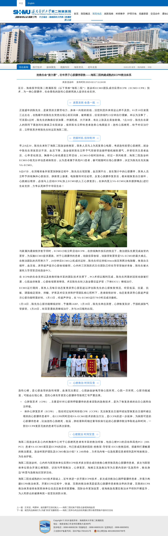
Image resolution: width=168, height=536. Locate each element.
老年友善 (92, 67)
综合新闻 (23, 67)
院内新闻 (141, 67)
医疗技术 (37, 67)
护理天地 (131, 14)
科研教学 (120, 14)
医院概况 (85, 14)
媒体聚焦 (51, 67)
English (31, 3)
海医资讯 (78, 67)
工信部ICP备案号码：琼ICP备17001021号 (72, 531)
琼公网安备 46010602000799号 (109, 531)
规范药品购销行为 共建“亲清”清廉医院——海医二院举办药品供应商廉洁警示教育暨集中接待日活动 (69, 510)
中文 (21, 3)
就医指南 (108, 14)
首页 (76, 14)
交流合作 (155, 14)
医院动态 (97, 14)
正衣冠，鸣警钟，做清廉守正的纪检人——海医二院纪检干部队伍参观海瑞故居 (60, 507)
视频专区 (64, 67)
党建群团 (143, 14)
